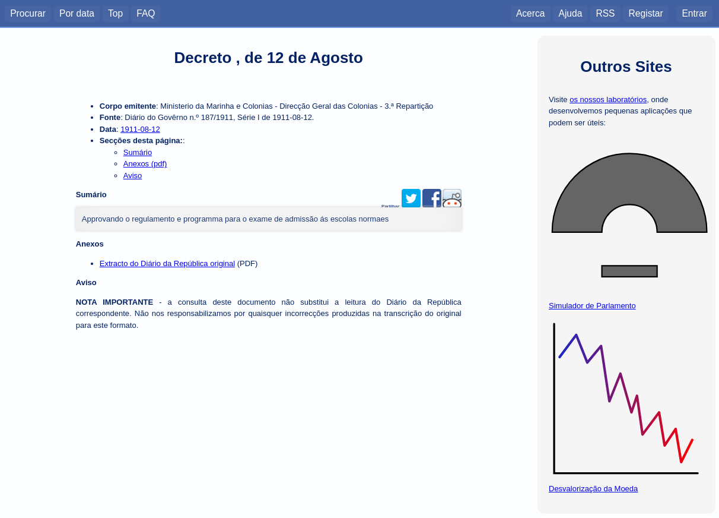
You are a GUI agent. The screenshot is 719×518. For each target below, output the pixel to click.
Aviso (132, 175)
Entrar (694, 13)
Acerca (530, 13)
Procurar (28, 13)
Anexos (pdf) (145, 163)
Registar (646, 13)
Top (115, 13)
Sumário (137, 152)
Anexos (90, 243)
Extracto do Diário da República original (167, 263)
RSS (605, 13)
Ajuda (570, 13)
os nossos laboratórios (608, 99)
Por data (76, 13)
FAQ (145, 13)
